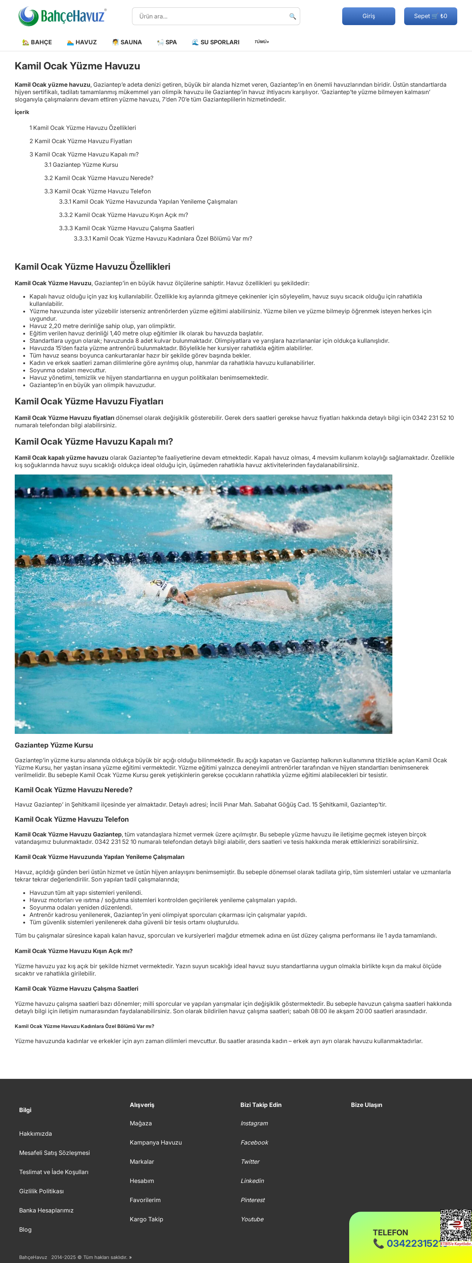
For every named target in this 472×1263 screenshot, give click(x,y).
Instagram (254, 1123)
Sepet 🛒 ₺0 (430, 16)
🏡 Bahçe (37, 42)
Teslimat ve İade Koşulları (53, 1172)
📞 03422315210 (410, 1238)
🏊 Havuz (82, 42)
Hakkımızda (35, 1133)
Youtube (251, 1219)
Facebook (254, 1142)
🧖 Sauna (127, 42)
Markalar (142, 1161)
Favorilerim (145, 1200)
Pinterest (252, 1200)
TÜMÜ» (261, 41)
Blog (25, 1229)
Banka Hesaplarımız (46, 1210)
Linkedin (252, 1180)
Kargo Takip (146, 1219)
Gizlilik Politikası (41, 1191)
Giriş (368, 16)
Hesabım (142, 1180)
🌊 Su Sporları (215, 42)
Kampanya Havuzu (156, 1142)
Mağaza (141, 1123)
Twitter (249, 1161)
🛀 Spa (167, 42)
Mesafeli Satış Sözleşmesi (54, 1152)
